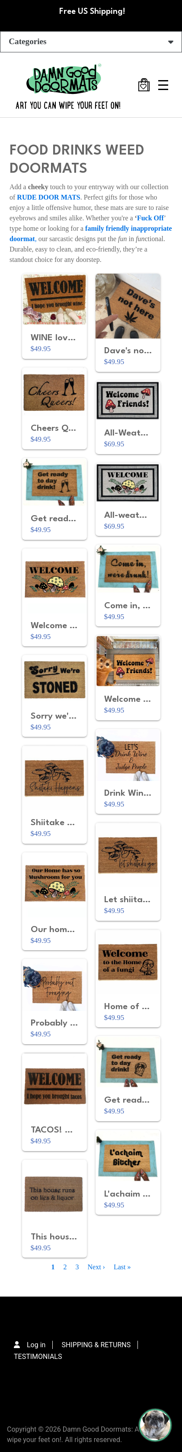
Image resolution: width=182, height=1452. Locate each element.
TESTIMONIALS (38, 1356)
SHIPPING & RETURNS (96, 1345)
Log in (36, 1345)
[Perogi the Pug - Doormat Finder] (155, 1425)
